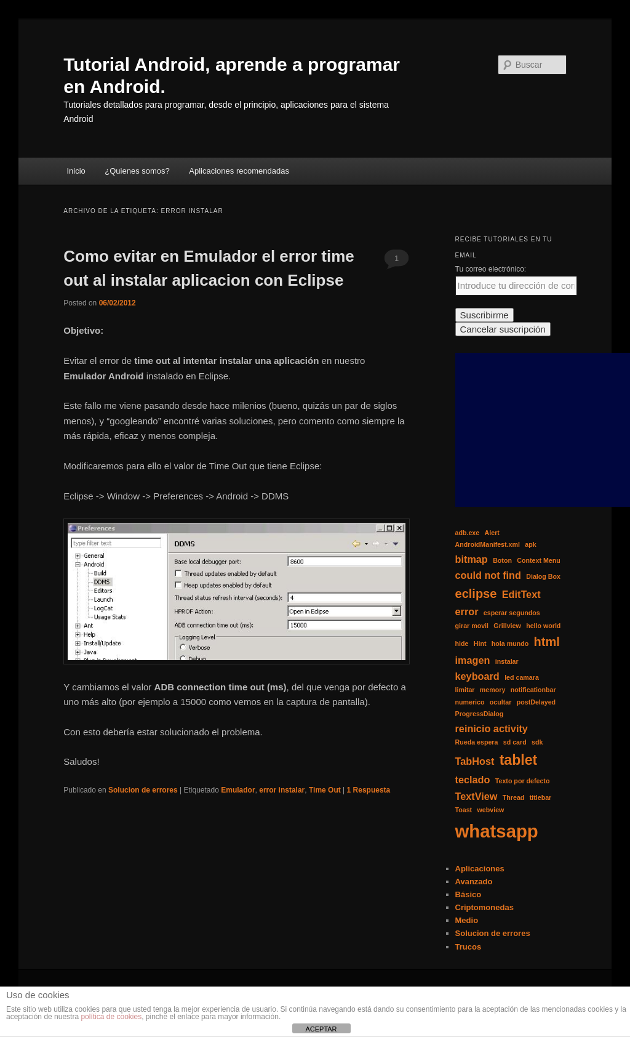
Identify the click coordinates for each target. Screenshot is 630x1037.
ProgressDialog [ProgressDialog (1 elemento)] (479, 713)
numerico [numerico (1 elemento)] (470, 702)
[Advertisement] (542, 430)
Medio (467, 920)
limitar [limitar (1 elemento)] (465, 689)
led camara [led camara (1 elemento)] (521, 677)
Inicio (75, 171)
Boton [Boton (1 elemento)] (502, 560)
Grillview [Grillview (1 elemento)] (506, 625)
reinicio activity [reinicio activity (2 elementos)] (491, 728)
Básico (468, 894)
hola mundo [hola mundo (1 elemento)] (510, 643)
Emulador (238, 790)
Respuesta (369, 790)
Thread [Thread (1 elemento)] (514, 797)
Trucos (468, 946)
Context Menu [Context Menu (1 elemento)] (538, 560)
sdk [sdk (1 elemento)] (537, 742)
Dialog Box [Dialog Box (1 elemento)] (543, 576)
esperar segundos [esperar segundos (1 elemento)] (512, 612)
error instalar (282, 790)
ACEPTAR (321, 1029)
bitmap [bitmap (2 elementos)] (471, 559)
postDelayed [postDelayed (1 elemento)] (536, 702)
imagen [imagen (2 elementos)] (472, 660)
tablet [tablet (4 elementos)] (519, 760)
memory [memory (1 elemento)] (492, 689)
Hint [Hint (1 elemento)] (480, 643)
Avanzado (474, 881)
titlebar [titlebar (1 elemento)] (541, 797)
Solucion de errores (143, 790)
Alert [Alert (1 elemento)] (492, 532)
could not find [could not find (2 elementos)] (488, 575)
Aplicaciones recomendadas (239, 171)
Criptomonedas (484, 907)
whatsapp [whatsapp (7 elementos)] (496, 831)
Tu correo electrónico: (491, 269)
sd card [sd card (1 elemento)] (515, 742)
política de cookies (111, 1016)
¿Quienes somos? (137, 171)
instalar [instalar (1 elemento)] (507, 661)
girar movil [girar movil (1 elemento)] (471, 625)
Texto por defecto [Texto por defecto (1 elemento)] (522, 781)
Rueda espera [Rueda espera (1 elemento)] (476, 742)
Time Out (325, 790)
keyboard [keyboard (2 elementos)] (477, 676)
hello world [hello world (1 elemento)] (543, 625)
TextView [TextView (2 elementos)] (476, 796)
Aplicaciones (479, 868)
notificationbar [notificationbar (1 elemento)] (533, 689)
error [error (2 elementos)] (467, 611)
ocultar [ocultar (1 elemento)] (501, 702)
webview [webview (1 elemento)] (490, 809)
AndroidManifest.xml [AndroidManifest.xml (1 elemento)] (487, 544)
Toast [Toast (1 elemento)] (463, 809)
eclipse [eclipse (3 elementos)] (476, 593)
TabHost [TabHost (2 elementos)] (475, 761)
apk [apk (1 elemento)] (530, 544)
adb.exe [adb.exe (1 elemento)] (467, 532)
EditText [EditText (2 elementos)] (521, 594)
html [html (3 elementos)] (547, 641)
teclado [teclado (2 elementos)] (472, 779)
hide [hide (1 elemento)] (462, 643)
